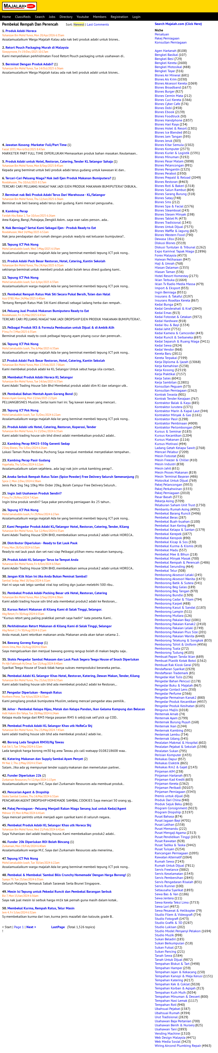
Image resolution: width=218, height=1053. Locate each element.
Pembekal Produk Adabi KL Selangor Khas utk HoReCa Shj (49, 725)
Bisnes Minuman (167, 157)
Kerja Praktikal (165, 374)
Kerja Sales (163, 378)
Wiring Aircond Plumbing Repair (178, 1045)
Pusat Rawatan (165, 841)
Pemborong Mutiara (169, 615)
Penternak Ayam (166, 718)
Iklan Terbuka (165, 280)
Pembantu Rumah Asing (172, 509)
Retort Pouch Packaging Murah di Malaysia (37, 47)
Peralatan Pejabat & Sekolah (175, 746)
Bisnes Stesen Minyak (170, 214)
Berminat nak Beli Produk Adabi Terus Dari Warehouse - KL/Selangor (55, 195)
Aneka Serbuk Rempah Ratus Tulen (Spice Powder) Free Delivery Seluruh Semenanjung (70, 476)
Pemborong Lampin (169, 611)
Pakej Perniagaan (167, 38)
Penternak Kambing (169, 730)
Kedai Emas (163, 313)
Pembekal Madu (166, 550)
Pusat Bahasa (164, 816)
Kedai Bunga (164, 304)
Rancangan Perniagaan (171, 853)
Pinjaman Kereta (166, 783)
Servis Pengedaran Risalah (174, 882)
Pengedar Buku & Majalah (174, 685)
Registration (119, 17)
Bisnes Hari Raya (167, 124)
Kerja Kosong (164, 370)
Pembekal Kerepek (168, 534)
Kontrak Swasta (166, 394)
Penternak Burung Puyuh (173, 722)
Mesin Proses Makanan (171, 472)
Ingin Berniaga (165, 292)
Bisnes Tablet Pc (166, 218)
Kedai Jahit (162, 329)
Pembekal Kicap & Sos (171, 542)
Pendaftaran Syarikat (170, 669)
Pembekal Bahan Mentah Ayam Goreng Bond (40, 394)
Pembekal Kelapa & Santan (175, 529)
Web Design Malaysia (170, 1037)
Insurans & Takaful (168, 296)
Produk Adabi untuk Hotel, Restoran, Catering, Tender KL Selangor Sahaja (59, 161)
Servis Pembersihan (169, 877)
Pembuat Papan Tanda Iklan (175, 656)
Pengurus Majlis (166, 710)
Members (99, 17)
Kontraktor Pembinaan (171, 423)
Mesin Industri (165, 464)
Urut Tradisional (166, 1017)
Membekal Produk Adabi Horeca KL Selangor (40, 377)
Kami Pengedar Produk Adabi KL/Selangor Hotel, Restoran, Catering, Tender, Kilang (68, 526)
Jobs (52, 17)
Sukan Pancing (165, 951)
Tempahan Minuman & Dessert (177, 996)
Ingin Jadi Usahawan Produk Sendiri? (34, 493)
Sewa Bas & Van (166, 894)
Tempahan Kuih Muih (170, 992)
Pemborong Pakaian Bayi (173, 620)
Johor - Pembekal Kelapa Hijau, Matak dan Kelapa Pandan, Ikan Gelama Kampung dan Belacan (76, 709)
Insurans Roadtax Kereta (172, 300)
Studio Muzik (164, 935)
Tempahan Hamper (168, 968)
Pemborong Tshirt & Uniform (175, 644)
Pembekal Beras (166, 517)
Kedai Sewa (163, 345)
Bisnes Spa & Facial (169, 206)
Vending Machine (167, 1033)
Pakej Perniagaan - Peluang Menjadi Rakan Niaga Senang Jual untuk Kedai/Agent (66, 808)
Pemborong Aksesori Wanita (175, 579)
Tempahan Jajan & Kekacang (175, 972)
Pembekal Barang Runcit (172, 513)
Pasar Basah (163, 497)
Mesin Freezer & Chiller (172, 460)
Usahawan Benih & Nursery (174, 1025)
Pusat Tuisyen (164, 849)
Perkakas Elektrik (167, 763)
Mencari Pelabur (166, 452)
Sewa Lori (162, 906)
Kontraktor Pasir (166, 419)
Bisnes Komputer (167, 149)
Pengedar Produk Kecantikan (175, 701)
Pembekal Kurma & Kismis (174, 546)
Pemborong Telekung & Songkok (179, 640)
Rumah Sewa (164, 861)
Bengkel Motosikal (168, 67)
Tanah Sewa (163, 955)
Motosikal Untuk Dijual (171, 480)
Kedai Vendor (164, 349)
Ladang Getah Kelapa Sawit (175, 448)
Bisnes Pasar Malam (169, 161)
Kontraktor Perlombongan (173, 427)
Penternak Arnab (166, 714)
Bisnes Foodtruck (167, 116)
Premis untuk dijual (169, 796)
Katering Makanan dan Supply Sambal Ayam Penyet (45, 759)
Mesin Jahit (163, 468)
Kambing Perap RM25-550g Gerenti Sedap (38, 443)
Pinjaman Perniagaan (170, 791)
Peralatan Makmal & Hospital (176, 742)
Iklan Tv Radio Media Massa (175, 284)
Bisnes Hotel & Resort (171, 128)
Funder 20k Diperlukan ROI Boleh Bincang (38, 842)
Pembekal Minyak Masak (173, 558)
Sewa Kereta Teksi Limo (172, 902)
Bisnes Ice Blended (168, 132)
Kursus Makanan (167, 439)
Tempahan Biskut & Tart (172, 963)
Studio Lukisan (165, 927)
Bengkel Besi (164, 59)
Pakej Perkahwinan (168, 489)
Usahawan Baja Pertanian (173, 1021)
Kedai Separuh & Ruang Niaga (177, 341)
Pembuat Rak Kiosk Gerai (173, 665)
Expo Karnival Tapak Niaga (174, 251)
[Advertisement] (76, 109)
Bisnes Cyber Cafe (167, 104)
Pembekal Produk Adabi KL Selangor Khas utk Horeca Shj (49, 825)
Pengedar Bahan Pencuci (172, 681)
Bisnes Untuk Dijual (169, 227)
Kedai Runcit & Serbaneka (174, 337)
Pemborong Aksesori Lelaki (174, 575)
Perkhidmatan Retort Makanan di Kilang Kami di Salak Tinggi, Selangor (59, 626)
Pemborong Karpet (168, 603)
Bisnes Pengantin (167, 169)
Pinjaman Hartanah (169, 775)
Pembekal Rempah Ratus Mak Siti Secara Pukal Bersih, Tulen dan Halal (58, 294)
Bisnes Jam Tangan (168, 136)
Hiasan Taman (165, 272)
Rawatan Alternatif (168, 857)
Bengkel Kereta (166, 63)
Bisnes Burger (165, 91)
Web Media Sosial (168, 1041)
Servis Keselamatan (169, 873)
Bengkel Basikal (166, 55)
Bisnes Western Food (170, 235)
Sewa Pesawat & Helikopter (175, 910)
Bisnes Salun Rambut (170, 190)
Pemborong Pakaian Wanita (174, 636)
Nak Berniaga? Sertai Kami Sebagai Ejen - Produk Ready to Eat (51, 228)
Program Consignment (171, 808)
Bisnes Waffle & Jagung (172, 231)
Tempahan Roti (165, 1004)
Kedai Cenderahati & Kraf (173, 308)
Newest (78, 24)
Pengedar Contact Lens (171, 689)
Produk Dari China (168, 800)
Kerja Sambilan (166, 382)
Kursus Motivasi (166, 444)
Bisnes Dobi (163, 108)
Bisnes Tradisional (168, 222)
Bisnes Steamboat (168, 210)
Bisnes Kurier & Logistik (172, 153)
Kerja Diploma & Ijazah (171, 362)
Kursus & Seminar (168, 431)
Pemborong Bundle (169, 595)
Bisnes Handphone (168, 120)
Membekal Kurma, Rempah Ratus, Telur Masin (41, 908)
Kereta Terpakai (166, 358)
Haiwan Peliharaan (168, 259)
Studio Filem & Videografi (174, 914)
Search (40, 17)
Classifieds (23, 17)
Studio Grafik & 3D (168, 922)
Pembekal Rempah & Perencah (177, 562)
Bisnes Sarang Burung (171, 194)
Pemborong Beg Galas (171, 587)
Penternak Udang (167, 738)
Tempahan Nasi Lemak (171, 1000)
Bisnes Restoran (166, 181)
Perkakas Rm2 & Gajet (171, 767)
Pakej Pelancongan (168, 484)
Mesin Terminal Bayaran (172, 476)
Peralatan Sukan (166, 751)
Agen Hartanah (165, 50)
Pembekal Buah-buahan (172, 521)
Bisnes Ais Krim (166, 79)
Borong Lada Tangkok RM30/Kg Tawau (35, 742)
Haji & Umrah (165, 263)
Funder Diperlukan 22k (24, 775)
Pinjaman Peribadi (168, 787)
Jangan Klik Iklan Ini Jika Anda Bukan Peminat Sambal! (47, 576)
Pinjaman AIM (165, 771)
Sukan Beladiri (165, 939)
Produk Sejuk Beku (168, 804)
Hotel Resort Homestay (171, 276)
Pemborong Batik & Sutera (174, 583)
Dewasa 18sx (164, 239)
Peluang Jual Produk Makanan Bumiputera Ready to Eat (48, 311)
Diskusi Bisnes (165, 243)
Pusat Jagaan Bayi (167, 820)
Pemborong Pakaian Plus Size (176, 632)
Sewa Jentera (164, 898)
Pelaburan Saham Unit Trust (175, 505)
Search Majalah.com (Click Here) (178, 24)
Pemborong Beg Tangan (172, 591)
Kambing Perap (17, 211)
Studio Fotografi (166, 918)
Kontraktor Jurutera (168, 407)
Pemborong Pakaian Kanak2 (175, 624)
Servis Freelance (166, 869)
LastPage (58, 927)
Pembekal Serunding (170, 566)
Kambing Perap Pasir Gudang (28, 460)
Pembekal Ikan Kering (170, 525)
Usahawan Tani (166, 1029)
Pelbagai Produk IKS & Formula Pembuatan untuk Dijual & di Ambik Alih (60, 327)
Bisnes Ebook (164, 112)
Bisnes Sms (163, 202)
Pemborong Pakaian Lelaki (174, 628)
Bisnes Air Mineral (168, 75)
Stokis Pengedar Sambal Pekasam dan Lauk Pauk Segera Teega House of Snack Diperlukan (73, 659)
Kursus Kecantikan (168, 435)
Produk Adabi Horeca (21, 31)
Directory (66, 17)
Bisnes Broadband (168, 87)
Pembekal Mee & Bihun (172, 554)
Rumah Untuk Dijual (169, 865)
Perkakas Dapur (166, 759)
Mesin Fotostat (165, 456)
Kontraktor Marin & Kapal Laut (177, 411)
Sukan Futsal (164, 947)
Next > (31, 927)
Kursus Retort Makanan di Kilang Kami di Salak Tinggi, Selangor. (54, 609)
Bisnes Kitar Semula (169, 145)
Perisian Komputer (168, 755)
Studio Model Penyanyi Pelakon (178, 931)
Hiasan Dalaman (167, 267)
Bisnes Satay (164, 198)
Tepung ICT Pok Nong (23, 244)
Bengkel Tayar (165, 71)
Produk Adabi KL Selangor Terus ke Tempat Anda (42, 559)
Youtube (83, 17)
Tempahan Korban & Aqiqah (175, 988)
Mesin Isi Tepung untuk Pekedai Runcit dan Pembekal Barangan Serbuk (59, 891)
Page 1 (19, 927)
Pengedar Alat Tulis (168, 677)
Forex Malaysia (165, 255)
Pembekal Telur (166, 570)
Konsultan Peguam (168, 386)
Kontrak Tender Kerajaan (172, 398)
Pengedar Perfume (168, 693)
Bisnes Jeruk (163, 141)
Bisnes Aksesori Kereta (171, 83)
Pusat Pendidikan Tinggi (172, 837)
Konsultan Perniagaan (171, 42)
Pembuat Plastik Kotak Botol (175, 660)
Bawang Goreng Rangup (25, 642)
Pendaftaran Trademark (171, 673)
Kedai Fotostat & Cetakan (173, 317)
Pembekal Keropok (168, 538)
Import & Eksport (167, 288)
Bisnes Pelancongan (169, 165)
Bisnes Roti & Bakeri (169, 186)
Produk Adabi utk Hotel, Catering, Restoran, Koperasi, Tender (51, 427)
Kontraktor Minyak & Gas (173, 415)
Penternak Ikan (165, 726)
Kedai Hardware (166, 321)
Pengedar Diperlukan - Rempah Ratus (34, 692)
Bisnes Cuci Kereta (168, 100)
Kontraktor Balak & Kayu (173, 403)
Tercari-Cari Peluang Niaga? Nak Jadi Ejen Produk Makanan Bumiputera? (58, 178)
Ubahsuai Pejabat (167, 1008)
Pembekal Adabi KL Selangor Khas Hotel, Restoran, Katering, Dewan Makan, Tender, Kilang (73, 676)
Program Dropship (168, 812)
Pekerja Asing (164, 501)
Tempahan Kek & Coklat (172, 984)
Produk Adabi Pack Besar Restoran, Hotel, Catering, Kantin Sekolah (56, 261)
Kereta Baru (163, 353)
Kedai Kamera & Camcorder (175, 333)
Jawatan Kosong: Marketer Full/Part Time (36, 145)
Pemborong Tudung (169, 652)
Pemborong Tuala (167, 648)
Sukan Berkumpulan (169, 943)
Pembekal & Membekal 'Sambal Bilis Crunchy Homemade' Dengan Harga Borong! (66, 875)
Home (6, 17)
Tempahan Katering (169, 980)
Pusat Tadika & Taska (170, 845)
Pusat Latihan (164, 824)
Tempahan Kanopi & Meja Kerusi (178, 976)
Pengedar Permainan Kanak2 (175, 697)
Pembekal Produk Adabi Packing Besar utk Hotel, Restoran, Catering (57, 593)
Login (136, 17)
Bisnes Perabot (165, 173)
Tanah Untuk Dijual (168, 959)
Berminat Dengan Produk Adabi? (29, 64)
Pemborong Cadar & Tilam (174, 599)
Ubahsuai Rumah (167, 1013)
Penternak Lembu (167, 734)
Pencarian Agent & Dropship (28, 792)
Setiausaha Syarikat (169, 890)
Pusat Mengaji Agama (170, 832)
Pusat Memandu (166, 828)
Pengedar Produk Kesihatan (175, 706)
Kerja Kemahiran (166, 366)
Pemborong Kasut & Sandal (175, 607)
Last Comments (98, 24)
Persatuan (162, 34)
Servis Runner (165, 886)
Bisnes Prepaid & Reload (173, 177)
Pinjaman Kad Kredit (170, 779)
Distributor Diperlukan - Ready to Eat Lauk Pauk (42, 543)
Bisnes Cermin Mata (169, 95)
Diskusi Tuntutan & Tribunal (175, 247)
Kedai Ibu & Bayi (167, 325)
